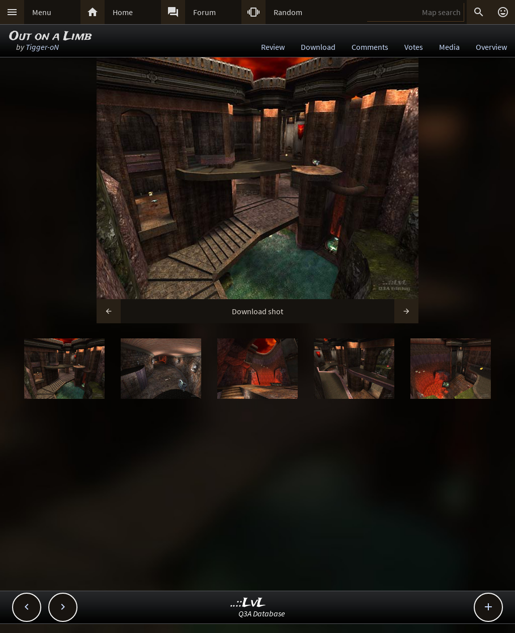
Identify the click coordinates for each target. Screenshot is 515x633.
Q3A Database (261, 613)
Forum (204, 12)
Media (449, 47)
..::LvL (248, 603)
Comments (370, 47)
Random (288, 12)
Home (123, 12)
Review (273, 47)
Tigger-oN (42, 47)
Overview (491, 47)
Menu (41, 12)
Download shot (257, 311)
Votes (413, 47)
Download (318, 47)
